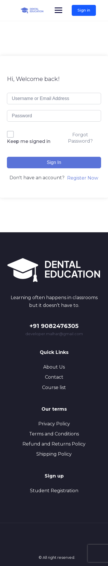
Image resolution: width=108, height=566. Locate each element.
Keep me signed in (28, 141)
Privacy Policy (54, 424)
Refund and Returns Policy (54, 444)
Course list (54, 387)
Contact (54, 377)
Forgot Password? (80, 138)
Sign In (54, 162)
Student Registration (54, 490)
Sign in (83, 10)
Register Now (82, 178)
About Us (54, 367)
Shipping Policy (54, 454)
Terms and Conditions (54, 434)
